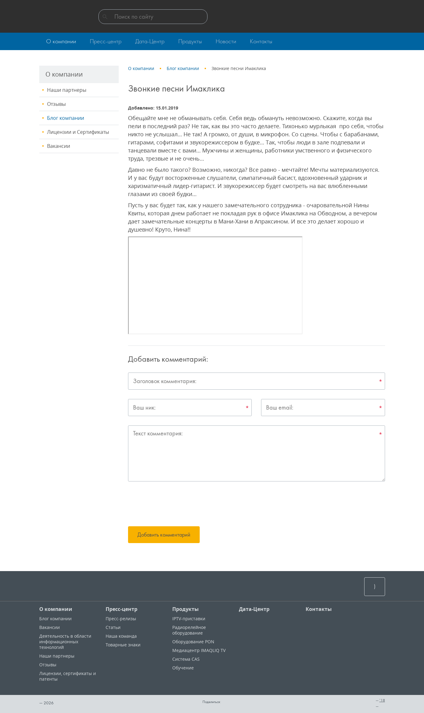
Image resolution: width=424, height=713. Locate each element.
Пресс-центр (121, 609)
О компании (55, 609)
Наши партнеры (66, 90)
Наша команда (121, 636)
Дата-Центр (254, 609)
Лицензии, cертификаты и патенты (67, 676)
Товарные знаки (123, 645)
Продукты (185, 609)
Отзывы (56, 104)
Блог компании (65, 118)
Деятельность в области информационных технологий (65, 641)
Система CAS (186, 659)
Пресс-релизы (121, 619)
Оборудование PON (193, 642)
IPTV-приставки (188, 619)
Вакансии (58, 146)
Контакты (319, 609)
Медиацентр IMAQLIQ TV (199, 650)
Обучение (183, 668)
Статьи (113, 627)
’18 (382, 700)
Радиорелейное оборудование (189, 630)
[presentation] (175, 505)
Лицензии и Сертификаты (78, 132)
